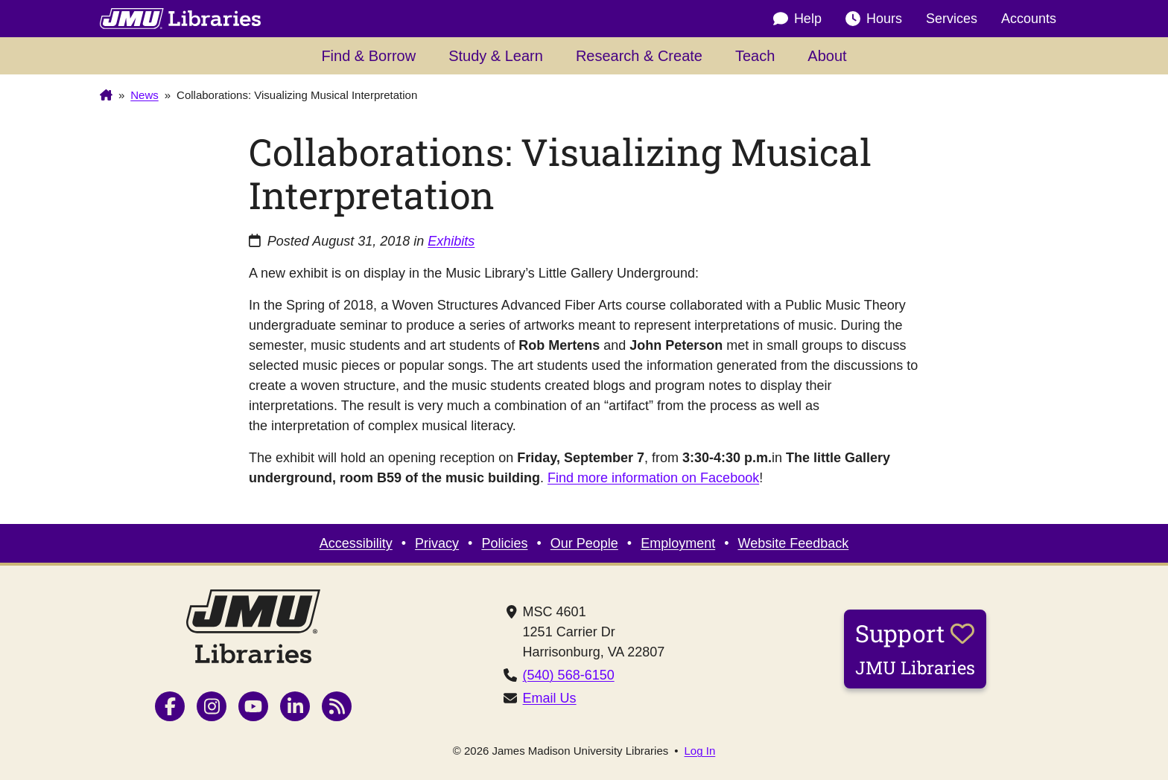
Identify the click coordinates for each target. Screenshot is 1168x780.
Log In (700, 750)
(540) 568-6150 (569, 675)
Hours (873, 19)
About (826, 56)
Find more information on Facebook (653, 477)
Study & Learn (495, 56)
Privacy (437, 543)
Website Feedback (793, 543)
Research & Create (639, 56)
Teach (755, 56)
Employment (678, 543)
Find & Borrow (368, 56)
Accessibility (356, 543)
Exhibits (451, 241)
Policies (504, 543)
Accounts (1028, 18)
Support (915, 648)
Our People (584, 543)
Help (797, 19)
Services (951, 18)
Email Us (550, 698)
